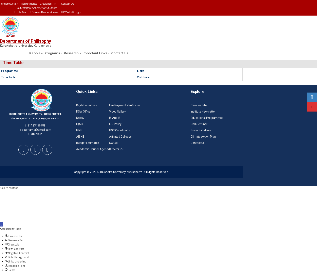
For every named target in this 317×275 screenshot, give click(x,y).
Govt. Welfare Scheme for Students (36, 8)
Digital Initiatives (86, 105)
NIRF (79, 130)
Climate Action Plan (203, 136)
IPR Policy (115, 124)
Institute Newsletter (203, 111)
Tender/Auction (9, 3)
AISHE (80, 136)
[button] (1, 224)
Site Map (21, 12)
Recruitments (29, 3)
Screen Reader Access (44, 12)
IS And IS (114, 117)
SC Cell (113, 142)
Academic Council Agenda (93, 149)
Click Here (143, 77)
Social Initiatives (201, 130)
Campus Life (199, 105)
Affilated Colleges (120, 136)
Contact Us (67, 3)
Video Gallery (117, 111)
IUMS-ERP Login (71, 12)
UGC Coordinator (119, 130)
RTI (56, 3)
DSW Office (83, 111)
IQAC (79, 124)
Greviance (46, 3)
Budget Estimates (87, 142)
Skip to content (9, 188)
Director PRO (117, 149)
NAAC (80, 117)
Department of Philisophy (25, 41)
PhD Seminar (199, 124)
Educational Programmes (207, 117)
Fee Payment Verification (125, 105)
